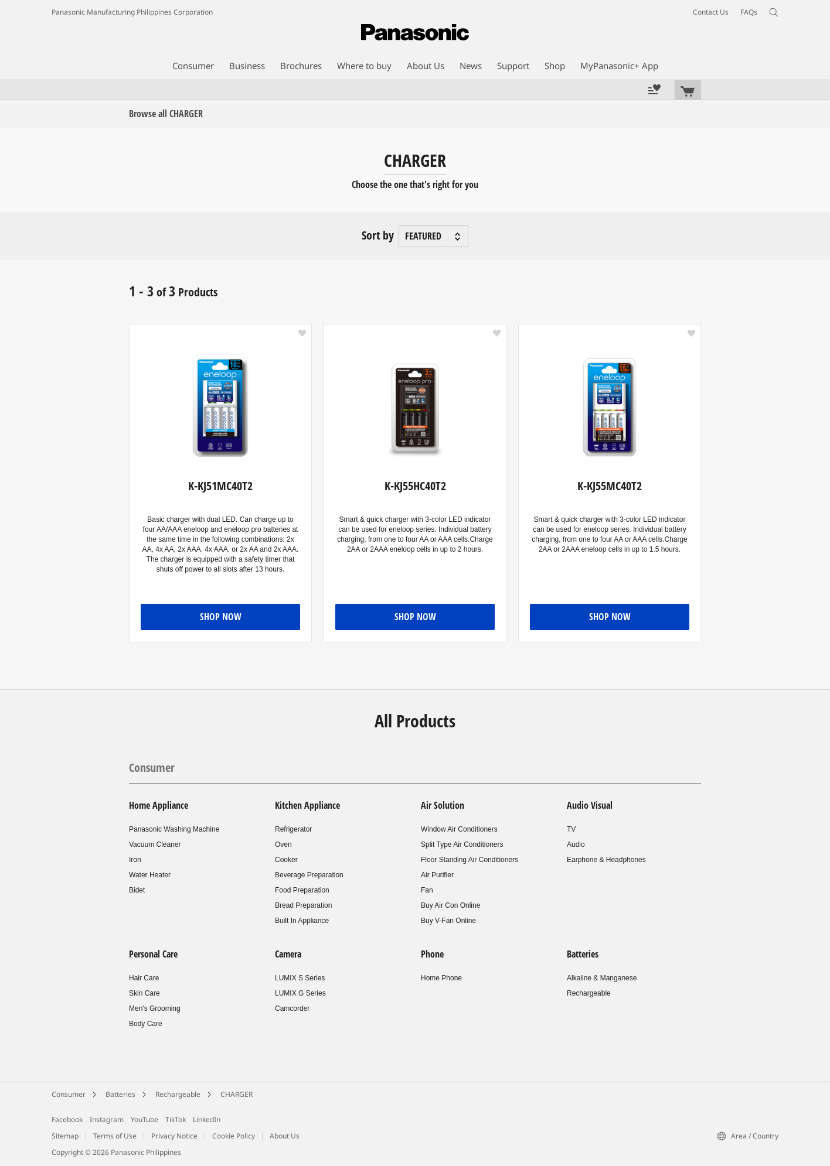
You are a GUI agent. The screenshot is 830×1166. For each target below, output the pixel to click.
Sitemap (65, 1136)
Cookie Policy (233, 1136)
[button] (302, 333)
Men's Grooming (155, 1008)
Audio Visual (590, 805)
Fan (427, 890)
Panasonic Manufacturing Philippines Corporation (132, 12)
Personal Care (153, 954)
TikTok (175, 1119)
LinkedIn (206, 1119)
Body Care (145, 1024)
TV (571, 829)
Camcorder (292, 1008)
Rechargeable (589, 993)
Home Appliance (158, 805)
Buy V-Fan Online (448, 921)
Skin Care (144, 993)
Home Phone (441, 978)
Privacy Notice (174, 1136)
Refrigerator (293, 829)
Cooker (286, 860)
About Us (285, 1136)
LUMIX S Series (300, 978)
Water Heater (150, 875)
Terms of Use (115, 1136)
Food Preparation (302, 890)
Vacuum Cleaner (155, 844)
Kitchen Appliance (307, 805)
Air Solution (442, 805)
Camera (288, 954)
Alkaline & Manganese (602, 978)
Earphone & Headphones (606, 860)
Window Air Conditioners (459, 829)
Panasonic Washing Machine (174, 829)
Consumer (152, 767)
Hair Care (144, 978)
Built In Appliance (302, 921)
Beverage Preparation (309, 875)
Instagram (107, 1119)
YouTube (144, 1119)
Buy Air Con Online (450, 905)
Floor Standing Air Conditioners (469, 860)
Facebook (67, 1119)
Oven (283, 844)
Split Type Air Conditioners (462, 844)
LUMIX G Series (300, 993)
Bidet (137, 890)
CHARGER (236, 1094)
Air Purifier (437, 875)
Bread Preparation (303, 905)
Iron (135, 860)
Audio (576, 844)
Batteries (582, 954)
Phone (432, 954)
